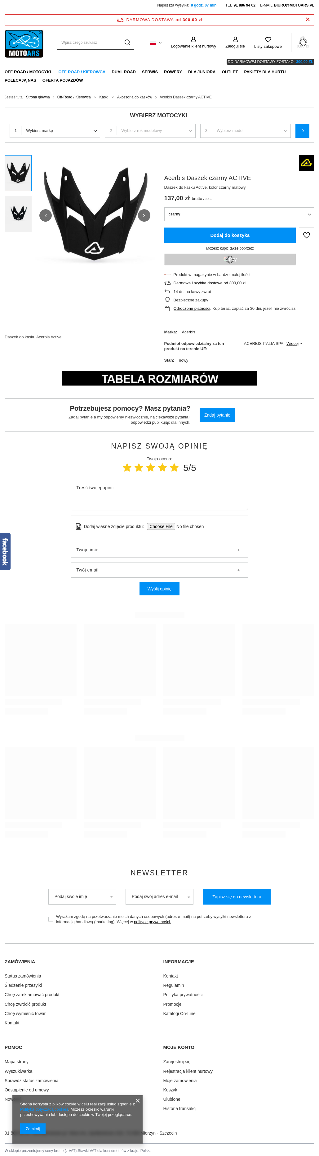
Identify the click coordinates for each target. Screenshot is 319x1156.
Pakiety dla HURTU (265, 72)
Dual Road (124, 72)
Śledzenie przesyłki (23, 984)
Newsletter (159, 873)
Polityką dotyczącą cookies (44, 1109)
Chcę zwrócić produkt (25, 1002)
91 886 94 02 (244, 5)
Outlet (230, 72)
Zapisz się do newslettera (236, 896)
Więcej (292, 343)
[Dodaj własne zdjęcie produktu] (188, 526)
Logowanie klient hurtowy (193, 46)
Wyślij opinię (160, 588)
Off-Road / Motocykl (28, 72)
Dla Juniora (201, 72)
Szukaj (302, 131)
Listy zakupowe (268, 46)
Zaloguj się (235, 46)
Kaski (104, 97)
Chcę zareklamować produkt (32, 993)
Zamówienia (20, 961)
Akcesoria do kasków (134, 97)
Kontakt (12, 1021)
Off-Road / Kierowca (82, 72)
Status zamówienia (23, 974)
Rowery (173, 72)
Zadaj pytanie (217, 415)
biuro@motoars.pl (294, 5)
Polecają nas (20, 80)
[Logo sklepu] (24, 42)
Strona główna (38, 97)
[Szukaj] (127, 43)
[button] (45, 215)
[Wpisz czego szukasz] (95, 43)
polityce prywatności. (152, 921)
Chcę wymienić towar (25, 1012)
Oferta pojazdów (62, 80)
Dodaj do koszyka (230, 235)
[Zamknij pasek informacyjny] (307, 19)
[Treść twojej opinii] (159, 495)
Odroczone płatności (192, 308)
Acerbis (188, 332)
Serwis (150, 72)
